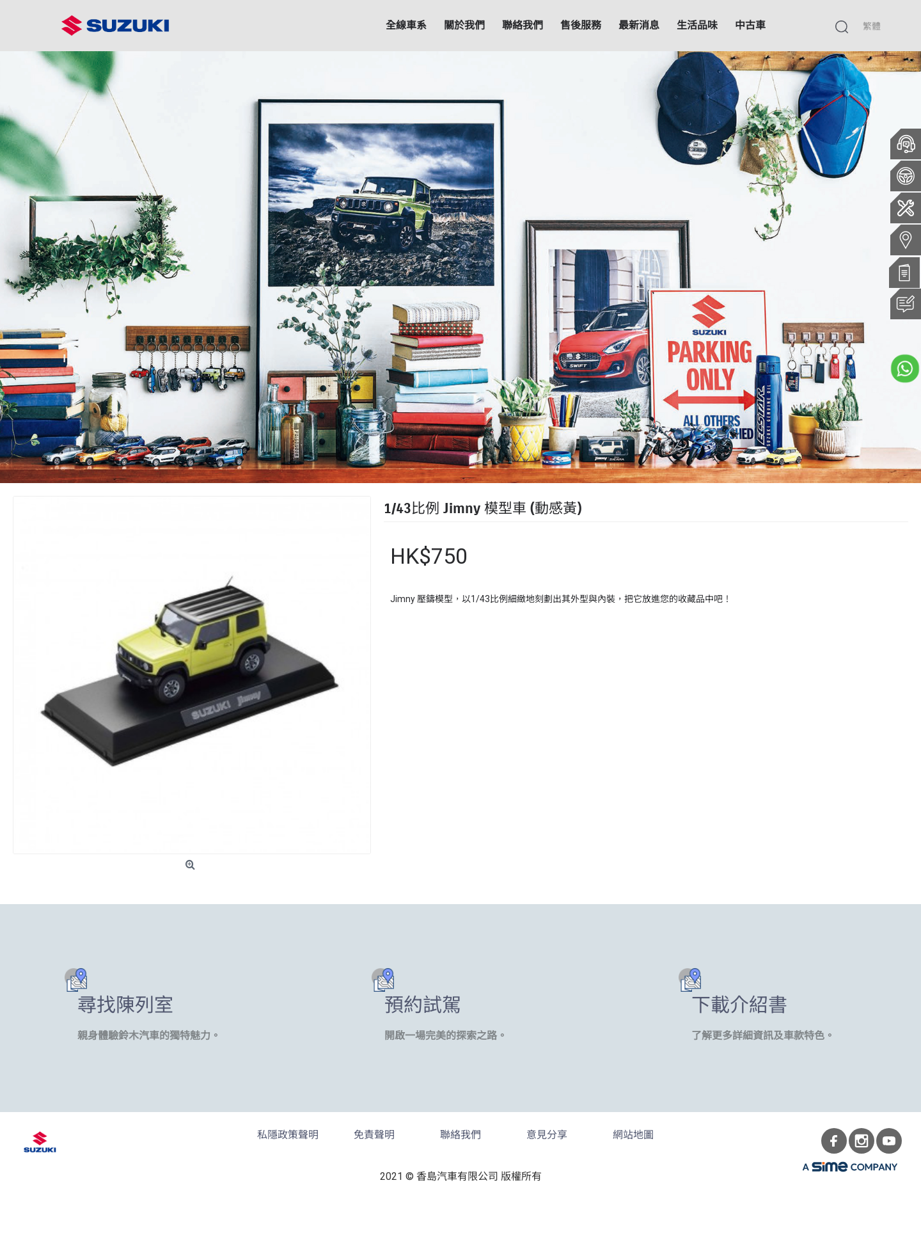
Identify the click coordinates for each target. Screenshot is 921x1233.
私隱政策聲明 (288, 1135)
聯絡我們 (460, 1135)
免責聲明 (374, 1135)
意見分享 (546, 1135)
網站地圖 (633, 1135)
